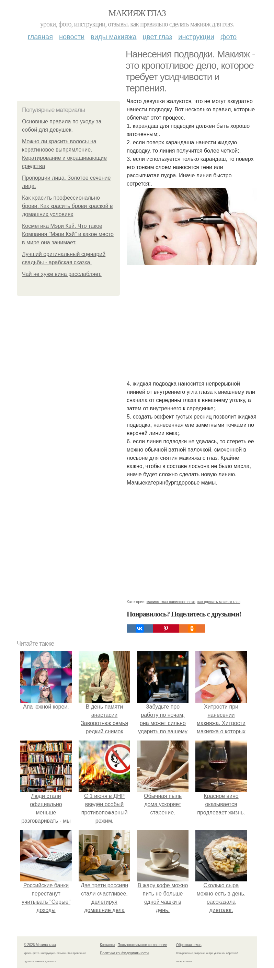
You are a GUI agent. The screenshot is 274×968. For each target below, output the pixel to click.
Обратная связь (189, 945)
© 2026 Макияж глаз (40, 945)
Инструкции (196, 37)
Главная (40, 37)
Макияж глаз (137, 13)
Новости (71, 37)
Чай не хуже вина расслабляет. (62, 274)
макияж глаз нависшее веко (171, 602)
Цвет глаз (157, 37)
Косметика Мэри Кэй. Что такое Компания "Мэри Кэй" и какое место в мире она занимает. (68, 234)
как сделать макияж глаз (218, 602)
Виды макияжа (114, 37)
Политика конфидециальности (124, 953)
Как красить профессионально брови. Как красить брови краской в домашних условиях (67, 206)
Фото (228, 37)
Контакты (107, 945)
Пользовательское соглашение (142, 945)
